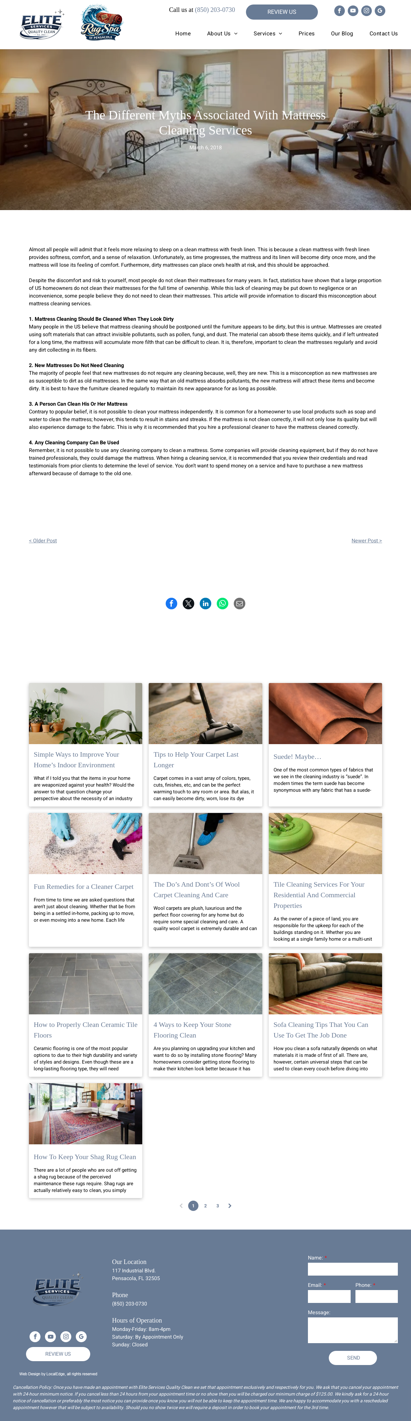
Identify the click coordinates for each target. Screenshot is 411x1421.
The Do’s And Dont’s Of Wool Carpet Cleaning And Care (196, 889)
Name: (315, 1258)
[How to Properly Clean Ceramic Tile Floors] (85, 983)
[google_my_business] (380, 11)
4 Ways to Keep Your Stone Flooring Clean (192, 1029)
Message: (319, 1312)
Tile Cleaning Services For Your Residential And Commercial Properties (319, 894)
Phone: (363, 1285)
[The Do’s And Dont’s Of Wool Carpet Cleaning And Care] (205, 843)
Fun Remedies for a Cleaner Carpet (84, 886)
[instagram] (366, 11)
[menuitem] (175, 34)
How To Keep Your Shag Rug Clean (85, 1157)
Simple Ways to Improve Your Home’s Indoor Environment (76, 759)
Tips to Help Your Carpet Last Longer (195, 759)
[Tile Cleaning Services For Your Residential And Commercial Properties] (325, 843)
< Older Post (43, 541)
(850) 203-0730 (215, 9)
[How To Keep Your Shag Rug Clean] (85, 1113)
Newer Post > (367, 541)
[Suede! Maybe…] (325, 713)
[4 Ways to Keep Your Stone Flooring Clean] (205, 983)
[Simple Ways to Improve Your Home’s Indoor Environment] (85, 713)
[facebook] (339, 11)
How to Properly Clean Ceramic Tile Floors (85, 1029)
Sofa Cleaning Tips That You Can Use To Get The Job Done (321, 1029)
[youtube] (353, 11)
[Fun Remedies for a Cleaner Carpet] (85, 843)
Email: (315, 1285)
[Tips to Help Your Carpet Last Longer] (205, 713)
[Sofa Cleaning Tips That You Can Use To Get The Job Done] (325, 983)
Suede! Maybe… (298, 756)
